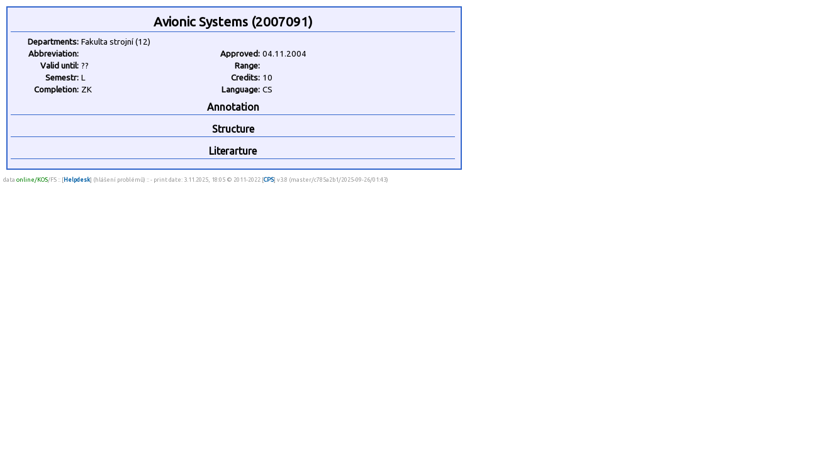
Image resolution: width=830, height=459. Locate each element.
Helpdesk (77, 179)
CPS (269, 179)
